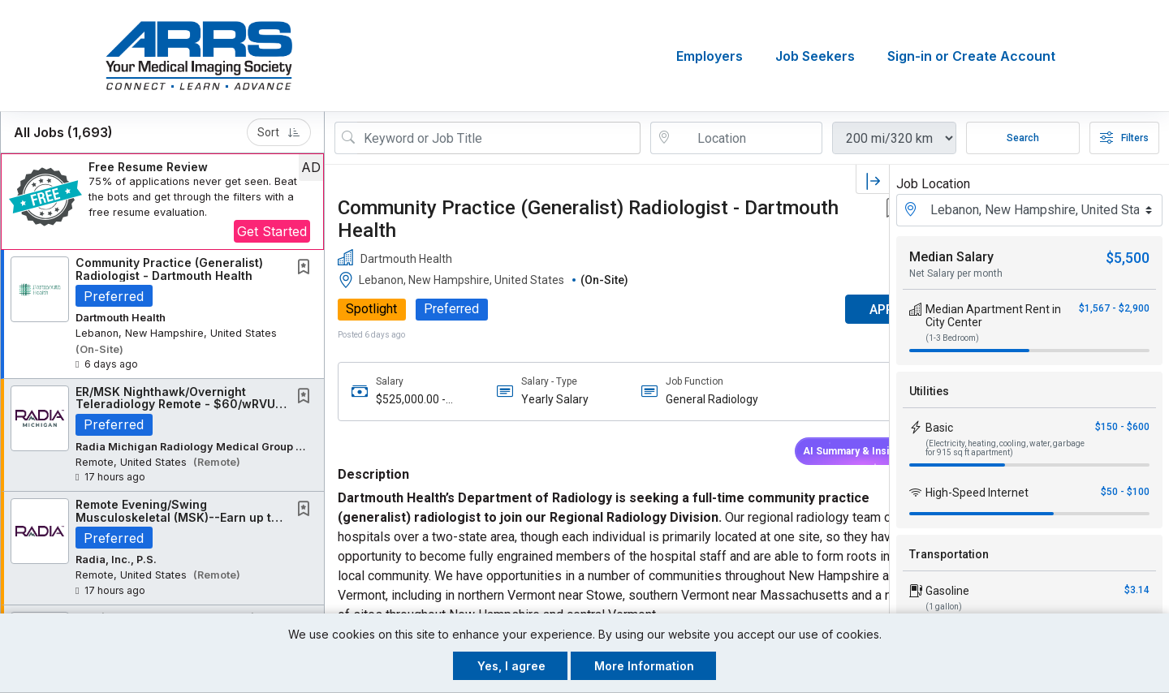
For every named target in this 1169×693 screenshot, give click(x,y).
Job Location (933, 184)
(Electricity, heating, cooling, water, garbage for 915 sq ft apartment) (1005, 448)
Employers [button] (709, 56)
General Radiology (684, 399)
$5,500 (1128, 257)
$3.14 (1137, 590)
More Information (644, 666)
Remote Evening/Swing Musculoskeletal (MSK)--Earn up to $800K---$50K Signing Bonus (176, 516)
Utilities (929, 391)
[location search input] (747, 138)
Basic (939, 427)
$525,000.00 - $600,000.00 (411, 400)
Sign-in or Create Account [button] (971, 56)
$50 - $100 (1125, 491)
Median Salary (951, 257)
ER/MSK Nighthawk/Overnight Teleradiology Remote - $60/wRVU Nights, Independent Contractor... (175, 404)
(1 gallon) (943, 606)
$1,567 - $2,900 (1114, 308)
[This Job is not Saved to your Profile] (306, 268)
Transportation (949, 554)
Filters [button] (1124, 138)
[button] (162, 201)
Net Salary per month (956, 273)
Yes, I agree (511, 666)
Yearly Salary (540, 399)
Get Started (272, 231)
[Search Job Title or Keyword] (499, 138)
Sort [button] (278, 132)
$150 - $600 (1122, 427)
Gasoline (947, 590)
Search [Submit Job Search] (1023, 138)
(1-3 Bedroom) (952, 338)
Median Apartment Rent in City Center (993, 316)
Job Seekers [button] (815, 56)
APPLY (832, 309)
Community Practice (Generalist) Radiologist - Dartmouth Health (169, 269)
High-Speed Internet (977, 492)
